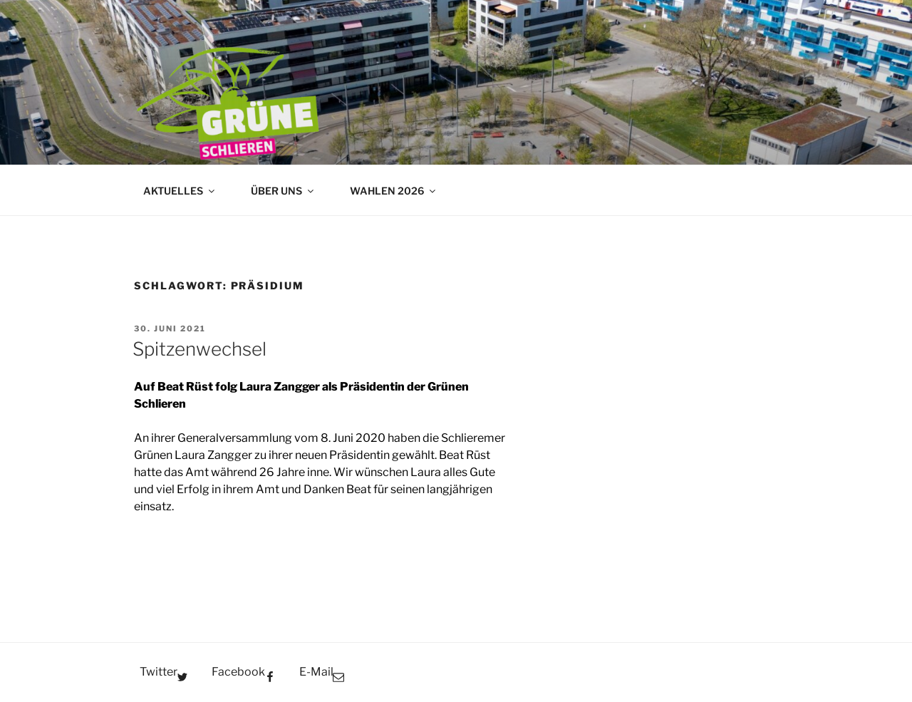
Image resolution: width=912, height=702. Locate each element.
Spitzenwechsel (199, 349)
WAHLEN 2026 (393, 191)
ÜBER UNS (283, 191)
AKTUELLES (180, 191)
